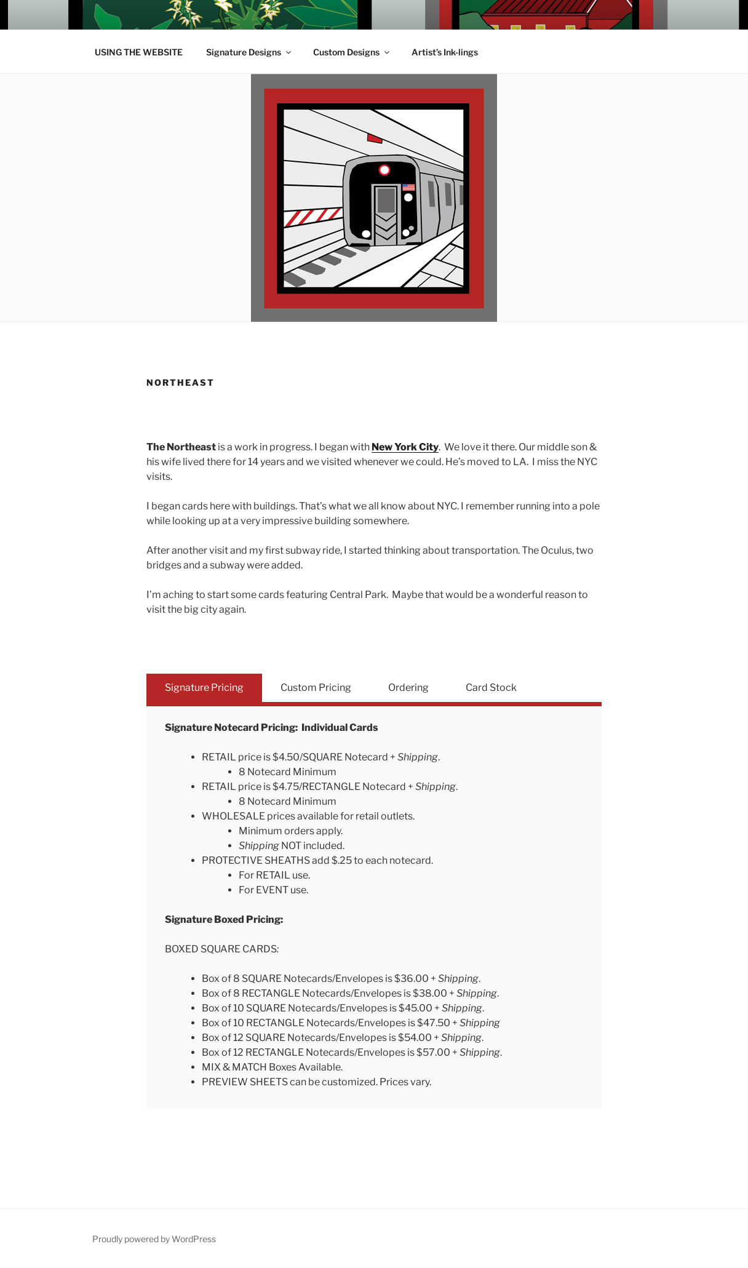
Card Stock (491, 687)
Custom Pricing (315, 687)
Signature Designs (249, 52)
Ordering (408, 687)
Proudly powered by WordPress (154, 1239)
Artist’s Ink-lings (445, 52)
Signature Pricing (204, 687)
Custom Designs (352, 52)
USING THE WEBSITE (139, 52)
